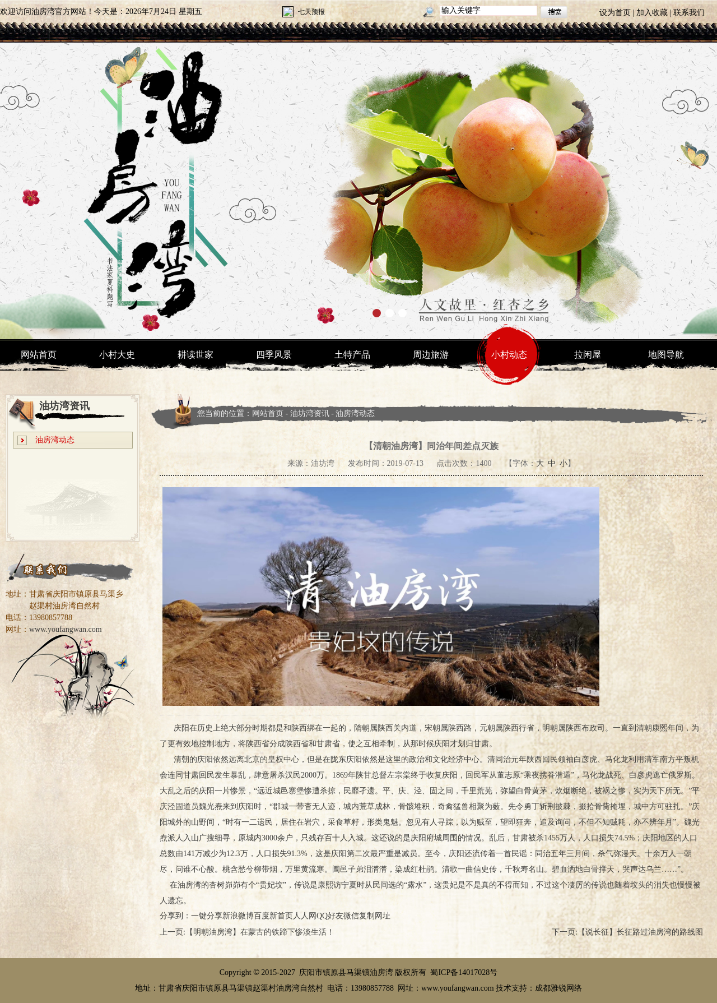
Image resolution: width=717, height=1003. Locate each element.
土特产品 (352, 354)
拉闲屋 (587, 354)
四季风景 (274, 354)
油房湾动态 (55, 440)
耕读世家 (195, 354)
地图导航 (666, 354)
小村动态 (509, 354)
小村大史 (117, 354)
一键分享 (206, 916)
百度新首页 (273, 916)
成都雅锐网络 (558, 988)
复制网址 (374, 916)
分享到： (175, 916)
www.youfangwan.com (65, 629)
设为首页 (615, 12)
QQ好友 (329, 916)
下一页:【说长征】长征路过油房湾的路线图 (627, 932)
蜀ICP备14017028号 (463, 972)
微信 (351, 916)
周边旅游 (431, 354)
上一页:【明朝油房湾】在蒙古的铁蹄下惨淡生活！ (247, 932)
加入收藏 (652, 12)
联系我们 (689, 12)
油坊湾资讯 (309, 413)
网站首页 (39, 354)
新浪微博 (238, 916)
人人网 (304, 916)
